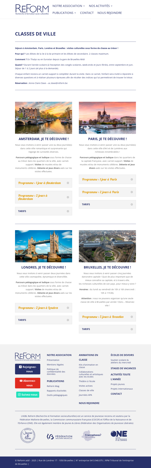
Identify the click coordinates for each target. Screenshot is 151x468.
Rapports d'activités (56, 390)
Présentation (53, 360)
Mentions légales (55, 364)
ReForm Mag (53, 386)
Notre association (67, 6)
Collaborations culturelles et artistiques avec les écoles (91, 374)
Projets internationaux (122, 388)
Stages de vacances (123, 368)
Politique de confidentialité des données (56, 372)
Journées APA (85, 395)
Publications (62, 13)
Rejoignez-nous (29, 369)
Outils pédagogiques (57, 395)
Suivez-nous (29, 394)
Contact (87, 13)
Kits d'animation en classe (88, 366)
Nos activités (99, 6)
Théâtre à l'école (87, 381)
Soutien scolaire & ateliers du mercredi (121, 361)
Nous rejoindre (109, 13)
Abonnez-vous (29, 383)
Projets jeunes (118, 384)
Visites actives (86, 385)
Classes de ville (86, 390)
